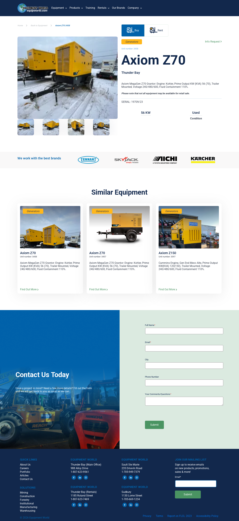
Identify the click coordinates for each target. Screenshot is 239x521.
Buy (133, 30)
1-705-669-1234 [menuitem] (131, 499)
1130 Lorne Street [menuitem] (132, 495)
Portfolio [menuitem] (25, 471)
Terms (159, 516)
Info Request (213, 41)
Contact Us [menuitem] (26, 479)
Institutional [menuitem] (27, 503)
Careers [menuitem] (24, 468)
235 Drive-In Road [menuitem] (132, 468)
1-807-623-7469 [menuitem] (80, 499)
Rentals (103, 8)
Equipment (59, 8)
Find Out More (29, 289)
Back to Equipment (39, 25)
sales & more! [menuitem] (183, 471)
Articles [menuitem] (24, 475)
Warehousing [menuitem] (27, 510)
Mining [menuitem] (24, 492)
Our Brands (118, 7)
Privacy (147, 516)
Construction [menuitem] (27, 496)
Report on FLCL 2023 (179, 516)
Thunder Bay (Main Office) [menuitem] (86, 464)
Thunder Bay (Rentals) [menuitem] (84, 492)
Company (135, 8)
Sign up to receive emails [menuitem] (189, 464)
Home (20, 25)
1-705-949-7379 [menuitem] (131, 471)
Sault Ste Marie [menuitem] (130, 464)
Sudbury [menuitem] (126, 492)
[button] (34, 8)
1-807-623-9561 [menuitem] (80, 471)
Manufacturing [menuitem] (28, 507)
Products (76, 8)
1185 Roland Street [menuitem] (82, 495)
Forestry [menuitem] (24, 499)
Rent (156, 30)
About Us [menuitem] (25, 464)
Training (90, 7)
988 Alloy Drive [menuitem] (79, 468)
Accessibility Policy (207, 516)
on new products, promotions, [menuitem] (192, 468)
